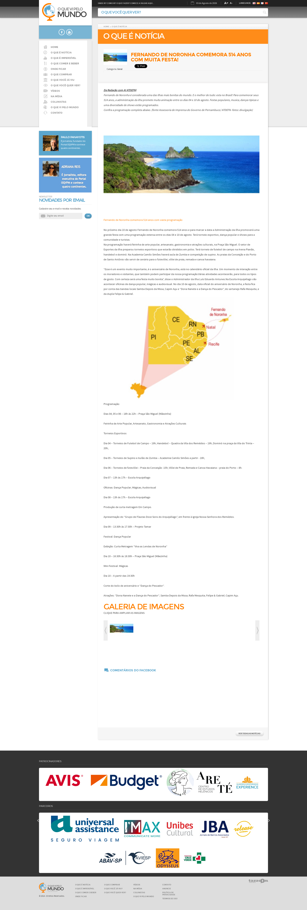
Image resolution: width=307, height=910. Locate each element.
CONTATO (56, 113)
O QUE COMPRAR (112, 885)
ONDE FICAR (81, 896)
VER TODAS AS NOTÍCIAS (249, 733)
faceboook (62, 32)
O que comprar (61, 74)
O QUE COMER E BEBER (85, 892)
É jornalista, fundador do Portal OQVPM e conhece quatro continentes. (73, 145)
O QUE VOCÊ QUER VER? (65, 85)
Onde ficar (58, 69)
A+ (226, 3)
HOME (54, 47)
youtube (69, 32)
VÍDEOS (55, 91)
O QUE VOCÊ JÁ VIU (62, 80)
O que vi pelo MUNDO (51, 888)
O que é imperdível (63, 58)
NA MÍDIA (56, 96)
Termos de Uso (169, 898)
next (257, 630)
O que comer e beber (65, 63)
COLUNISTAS (58, 102)
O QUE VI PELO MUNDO (65, 107)
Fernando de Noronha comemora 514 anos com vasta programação (143, 220)
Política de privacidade (168, 893)
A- (231, 3)
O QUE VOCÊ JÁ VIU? (113, 889)
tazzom (258, 881)
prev (106, 630)
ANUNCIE (166, 889)
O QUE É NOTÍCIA (61, 52)
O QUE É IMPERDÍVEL (84, 889)
